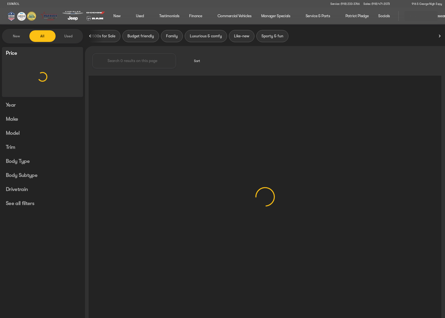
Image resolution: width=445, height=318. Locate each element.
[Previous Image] (90, 36)
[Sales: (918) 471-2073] (376, 4)
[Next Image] (439, 36)
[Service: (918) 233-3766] (345, 4)
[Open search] (389, 16)
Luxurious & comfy (206, 36)
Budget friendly (140, 36)
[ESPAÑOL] (11, 4)
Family (172, 36)
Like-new (241, 36)
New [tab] (16, 36)
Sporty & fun (272, 36)
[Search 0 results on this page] (134, 60)
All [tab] (42, 36)
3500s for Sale (102, 36)
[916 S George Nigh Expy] (424, 4)
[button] (400, 4)
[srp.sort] (194, 61)
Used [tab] (68, 36)
